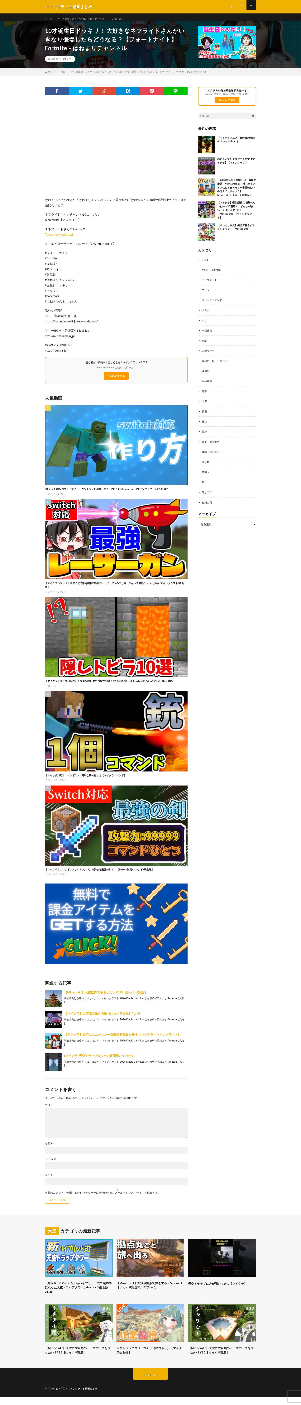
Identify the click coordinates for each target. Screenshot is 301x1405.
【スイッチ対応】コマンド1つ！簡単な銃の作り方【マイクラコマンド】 (85, 779)
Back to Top (150, 1382)
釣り (204, 484)
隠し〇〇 (52, 690)
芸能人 (206, 474)
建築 (204, 424)
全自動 (206, 374)
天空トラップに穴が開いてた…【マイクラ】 (219, 1290)
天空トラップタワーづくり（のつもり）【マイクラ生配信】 (148, 1357)
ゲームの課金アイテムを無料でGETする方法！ (87, 19)
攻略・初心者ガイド (214, 454)
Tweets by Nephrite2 (59, 239)
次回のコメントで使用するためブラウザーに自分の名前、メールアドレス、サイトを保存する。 (102, 1197)
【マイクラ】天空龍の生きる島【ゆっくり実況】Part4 (102, 1018)
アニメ (206, 294)
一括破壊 (207, 334)
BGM (205, 264)
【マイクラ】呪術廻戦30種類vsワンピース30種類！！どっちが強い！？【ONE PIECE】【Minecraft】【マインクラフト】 (236, 215)
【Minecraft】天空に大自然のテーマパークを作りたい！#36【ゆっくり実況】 (78, 1357)
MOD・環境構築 (212, 274)
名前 (49, 1148)
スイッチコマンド (57, 498)
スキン (206, 314)
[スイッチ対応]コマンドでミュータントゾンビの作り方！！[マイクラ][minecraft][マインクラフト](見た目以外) (107, 493)
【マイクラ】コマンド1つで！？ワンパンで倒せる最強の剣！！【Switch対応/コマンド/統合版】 (99, 873)
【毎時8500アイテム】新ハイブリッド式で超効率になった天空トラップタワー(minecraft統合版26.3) (77, 1293)
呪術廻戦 (207, 384)
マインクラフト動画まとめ (83, 1396)
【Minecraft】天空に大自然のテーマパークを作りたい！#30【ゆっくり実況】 (221, 1357)
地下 (204, 394)
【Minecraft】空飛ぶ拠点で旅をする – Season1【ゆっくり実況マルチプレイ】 (148, 1290)
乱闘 (204, 344)
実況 (204, 414)
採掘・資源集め (211, 444)
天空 (69, 63)
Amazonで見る (116, 380)
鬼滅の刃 (207, 504)
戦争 (204, 434)
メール (50, 1163)
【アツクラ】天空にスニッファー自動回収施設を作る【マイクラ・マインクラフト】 (122, 1039)
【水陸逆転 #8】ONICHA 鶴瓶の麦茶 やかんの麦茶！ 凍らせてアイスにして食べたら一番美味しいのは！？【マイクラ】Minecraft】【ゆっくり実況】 (236, 192)
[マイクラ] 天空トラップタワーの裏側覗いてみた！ (99, 1060)
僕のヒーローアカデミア (217, 364)
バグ (204, 324)
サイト (49, 1179)
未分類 (206, 464)
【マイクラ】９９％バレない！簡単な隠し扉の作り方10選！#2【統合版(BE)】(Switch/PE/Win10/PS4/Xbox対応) (109, 685)
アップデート (210, 284)
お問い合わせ (130, 19)
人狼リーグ (208, 354)
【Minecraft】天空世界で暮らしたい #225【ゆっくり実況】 (105, 996)
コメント (50, 1109)
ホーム (49, 19)
